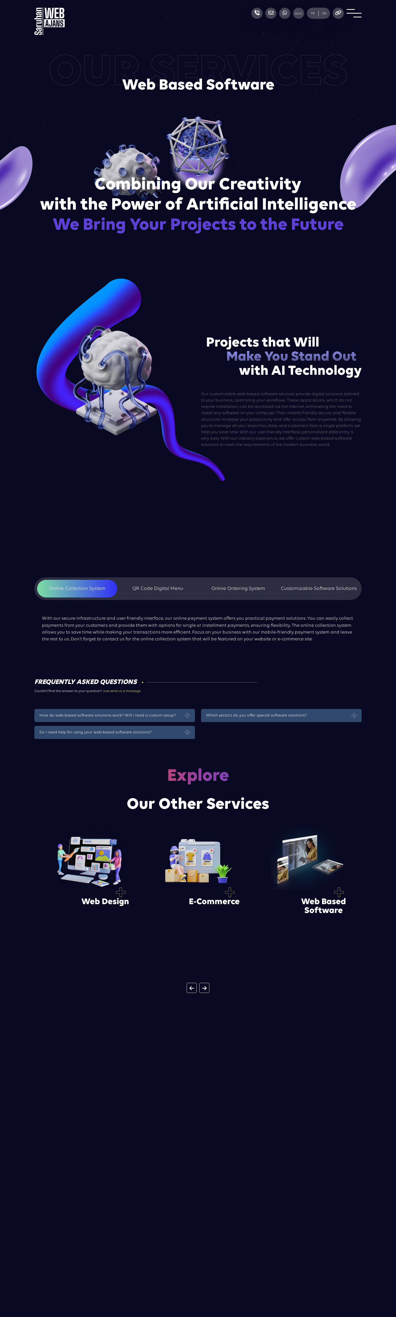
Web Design (105, 902)
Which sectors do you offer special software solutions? (256, 715)
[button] (192, 988)
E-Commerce (214, 902)
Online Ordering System (238, 588)
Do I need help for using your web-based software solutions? (95, 732)
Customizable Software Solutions (319, 588)
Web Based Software (323, 906)
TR (313, 13)
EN (324, 13)
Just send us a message (122, 691)
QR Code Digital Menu (157, 588)
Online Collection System (77, 588)
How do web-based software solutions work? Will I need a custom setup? (107, 715)
